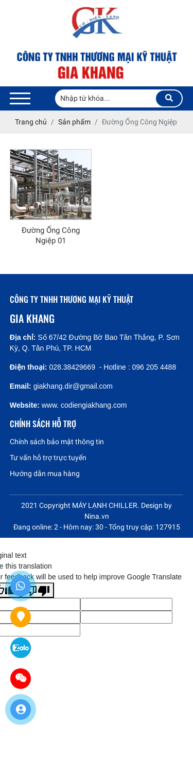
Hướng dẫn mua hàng (45, 473)
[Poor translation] (37, 590)
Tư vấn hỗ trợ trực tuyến (48, 457)
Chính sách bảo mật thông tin (57, 441)
